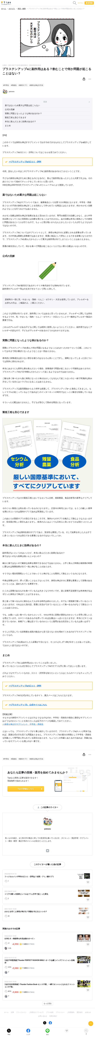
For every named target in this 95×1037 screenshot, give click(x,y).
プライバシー (60, 1012)
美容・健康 (22, 9)
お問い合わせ (42, 1016)
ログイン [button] (81, 3)
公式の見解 (10, 109)
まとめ (8, 125)
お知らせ (88, 1012)
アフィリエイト (21, 1012)
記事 (12, 1012)
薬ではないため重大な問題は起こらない (22, 105)
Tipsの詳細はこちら (30, 789)
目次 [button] (66, 102)
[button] (84, 79)
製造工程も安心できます (15, 117)
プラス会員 (49, 1012)
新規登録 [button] (89, 3)
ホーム (3, 9)
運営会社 (80, 1012)
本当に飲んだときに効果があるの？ (20, 121)
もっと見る (48, 1003)
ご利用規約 (70, 1012)
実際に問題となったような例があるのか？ (23, 113)
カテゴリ (12, 9)
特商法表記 (53, 1016)
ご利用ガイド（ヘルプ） (36, 1012)
